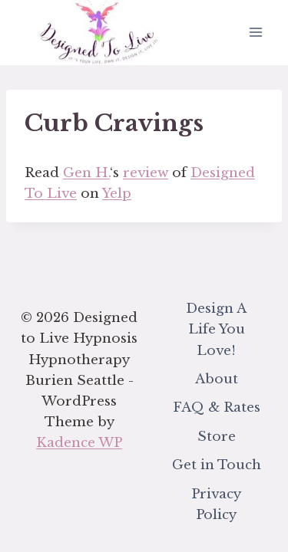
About (216, 379)
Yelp (116, 194)
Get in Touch (216, 465)
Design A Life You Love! (216, 329)
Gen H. (86, 173)
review (145, 173)
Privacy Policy (216, 504)
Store (216, 437)
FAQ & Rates (216, 407)
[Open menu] (255, 32)
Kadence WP (79, 443)
